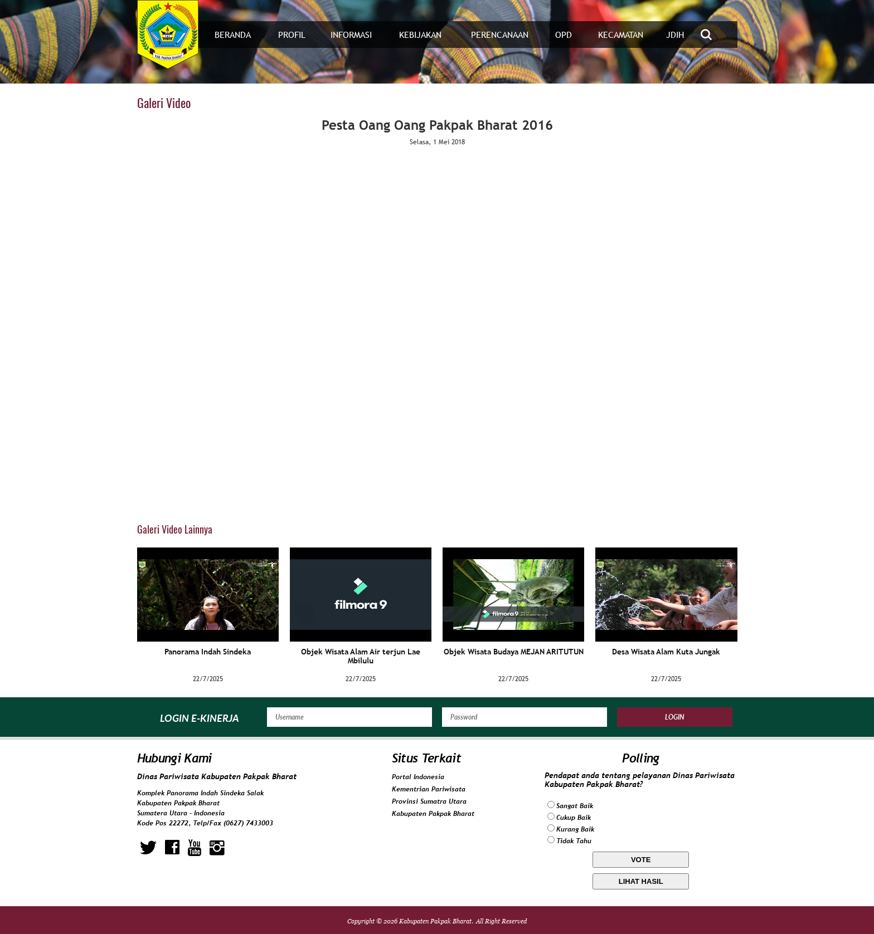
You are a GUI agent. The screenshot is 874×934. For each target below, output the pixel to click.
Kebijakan (420, 35)
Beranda (233, 35)
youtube (194, 848)
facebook (172, 848)
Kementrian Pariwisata (428, 789)
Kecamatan (620, 35)
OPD (563, 35)
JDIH (675, 35)
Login (674, 717)
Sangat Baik (574, 806)
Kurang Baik (575, 829)
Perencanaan (499, 35)
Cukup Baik (573, 817)
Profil (291, 35)
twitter (148, 848)
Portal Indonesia (418, 777)
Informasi (351, 35)
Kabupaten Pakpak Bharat (433, 814)
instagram (217, 848)
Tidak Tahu (573, 841)
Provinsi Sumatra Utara (429, 801)
